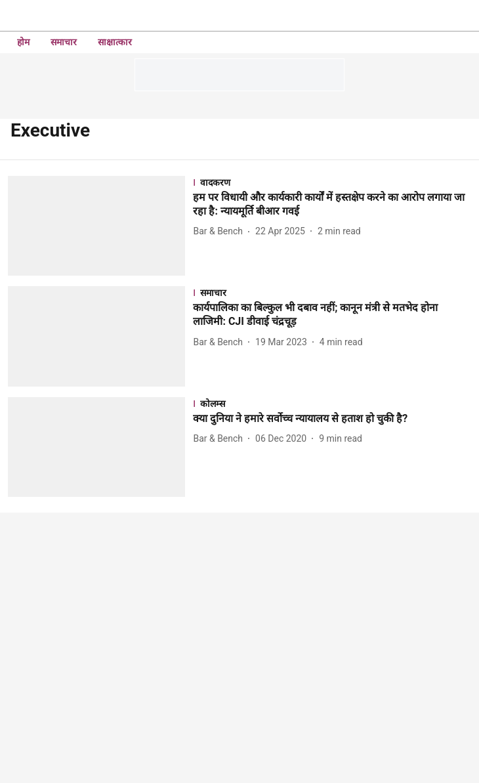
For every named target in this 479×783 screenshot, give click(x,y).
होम (23, 42)
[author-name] (220, 231)
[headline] (332, 205)
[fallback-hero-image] (100, 226)
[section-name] (332, 182)
